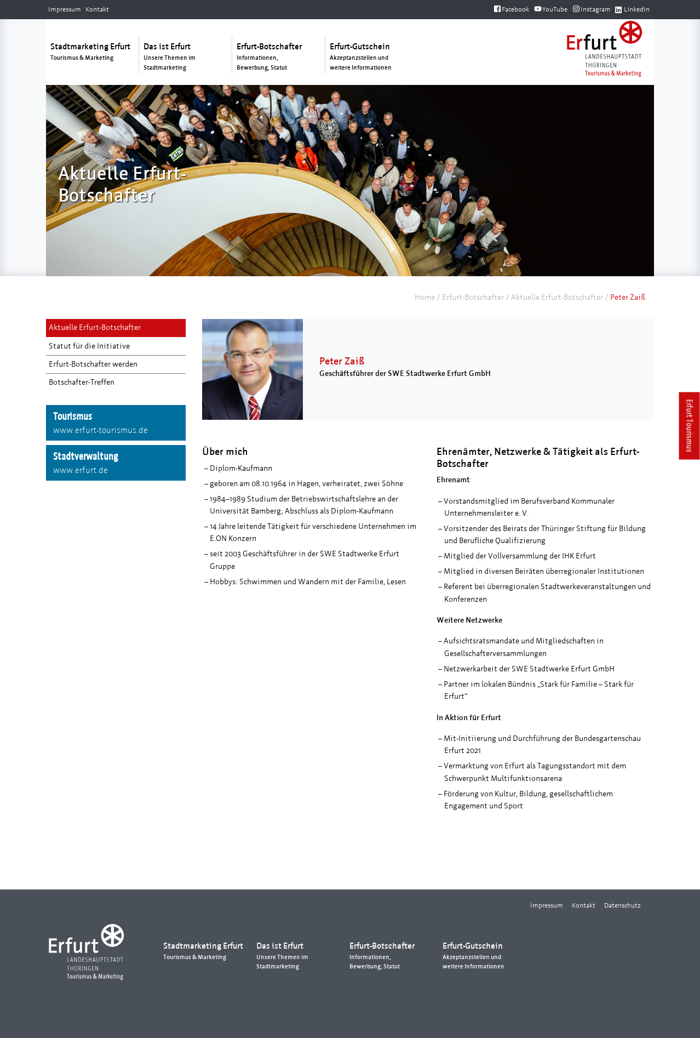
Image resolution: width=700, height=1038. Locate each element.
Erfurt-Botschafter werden (93, 364)
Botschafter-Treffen (81, 382)
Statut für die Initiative (89, 346)
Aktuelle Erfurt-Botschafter (557, 297)
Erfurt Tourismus (690, 425)
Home (425, 297)
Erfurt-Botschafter (473, 297)
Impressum (64, 9)
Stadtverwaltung (116, 463)
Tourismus (116, 423)
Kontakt (97, 9)
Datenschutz (622, 905)
